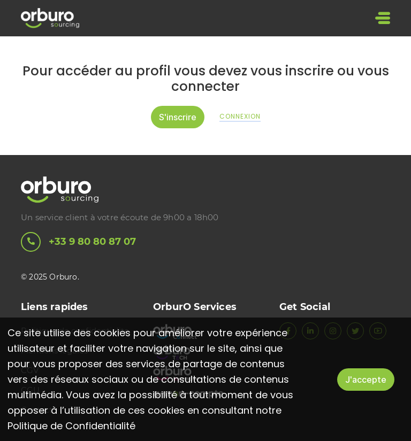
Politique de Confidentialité (71, 425)
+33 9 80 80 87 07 (78, 242)
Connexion (240, 116)
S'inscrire (177, 116)
